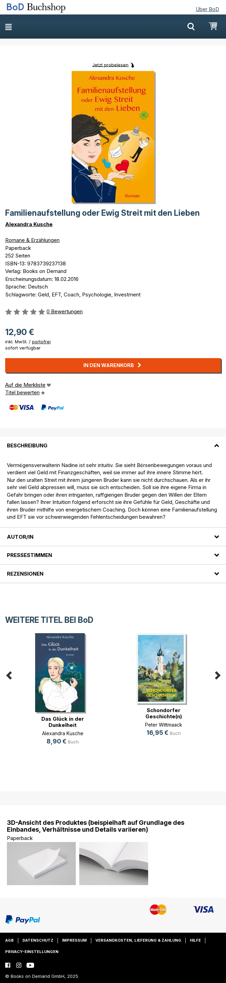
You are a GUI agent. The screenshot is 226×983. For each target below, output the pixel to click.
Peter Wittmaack (163, 725)
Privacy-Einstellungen (32, 951)
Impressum (74, 940)
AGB (9, 940)
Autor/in (20, 537)
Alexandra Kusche (29, 224)
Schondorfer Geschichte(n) (163, 713)
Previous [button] (8, 674)
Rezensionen (25, 573)
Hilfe (195, 940)
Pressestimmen (29, 555)
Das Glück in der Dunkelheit (62, 722)
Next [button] (217, 674)
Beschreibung (27, 445)
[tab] (113, 441)
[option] (62, 694)
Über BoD (207, 9)
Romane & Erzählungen (32, 240)
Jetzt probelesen (110, 64)
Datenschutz (37, 940)
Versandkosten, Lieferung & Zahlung (138, 940)
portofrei (41, 341)
